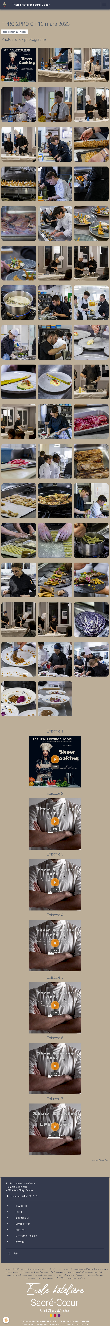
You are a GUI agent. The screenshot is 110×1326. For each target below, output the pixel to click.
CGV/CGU (20, 1242)
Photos (19, 1230)
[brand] (26, 4)
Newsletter (22, 1224)
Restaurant (22, 1218)
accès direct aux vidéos (14, 31)
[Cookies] (6, 1320)
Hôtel (18, 1212)
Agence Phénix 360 (100, 1160)
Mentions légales (26, 1236)
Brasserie (21, 1206)
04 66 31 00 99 (30, 1196)
